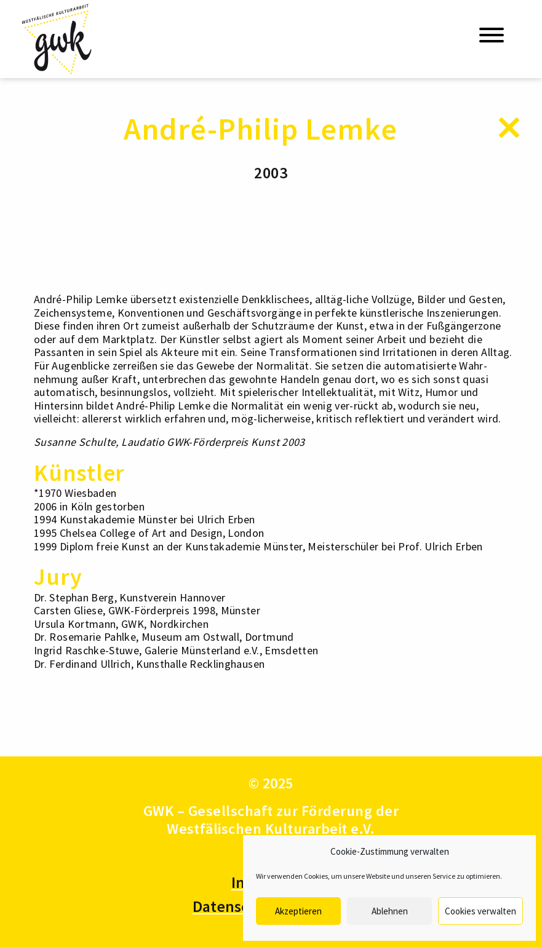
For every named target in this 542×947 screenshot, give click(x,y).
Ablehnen (390, 911)
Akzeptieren (298, 911)
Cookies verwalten (480, 911)
